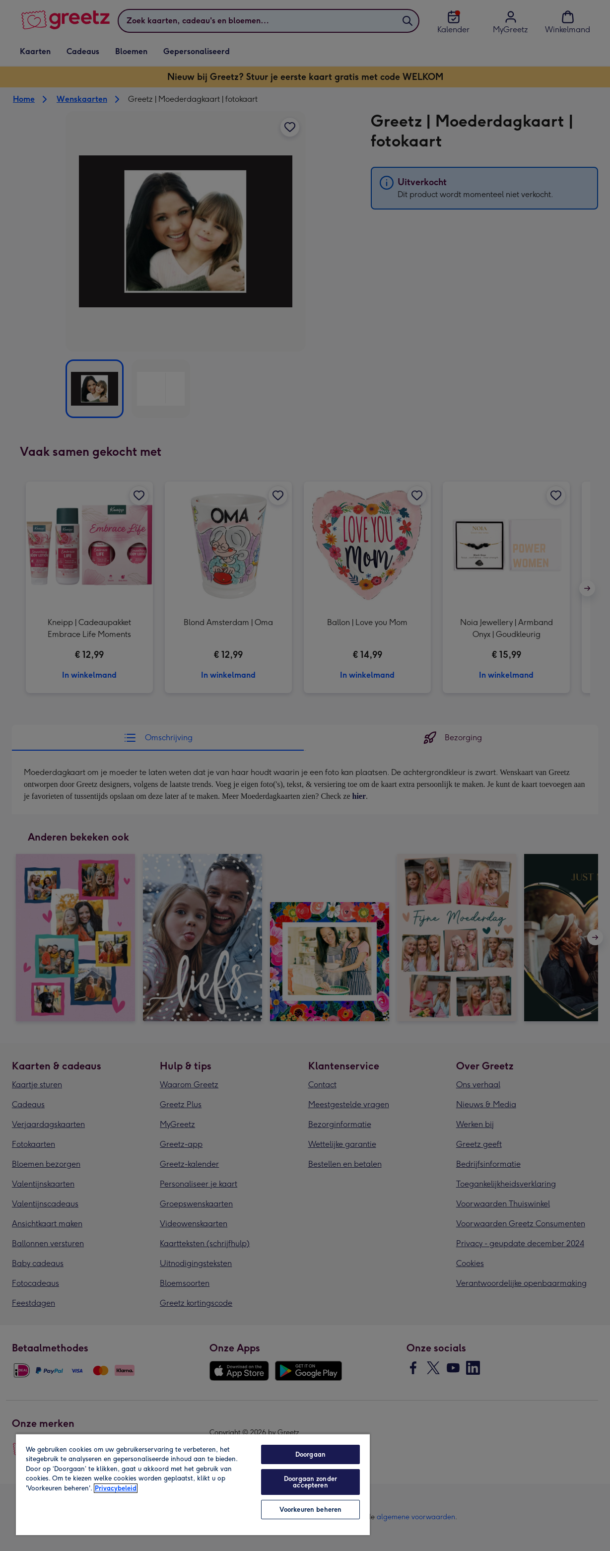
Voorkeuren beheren (310, 1509)
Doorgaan (310, 1454)
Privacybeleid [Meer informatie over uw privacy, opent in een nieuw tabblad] (115, 1488)
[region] (193, 1484)
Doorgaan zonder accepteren (310, 1482)
